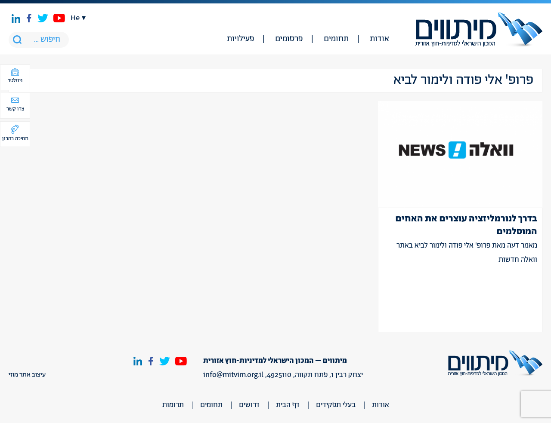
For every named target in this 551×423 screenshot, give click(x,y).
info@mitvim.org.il (233, 375)
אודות (379, 39)
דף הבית (288, 405)
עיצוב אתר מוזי (27, 375)
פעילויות (240, 39)
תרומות (173, 405)
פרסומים (289, 39)
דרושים (249, 405)
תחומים (336, 39)
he (75, 18)
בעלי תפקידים (336, 405)
